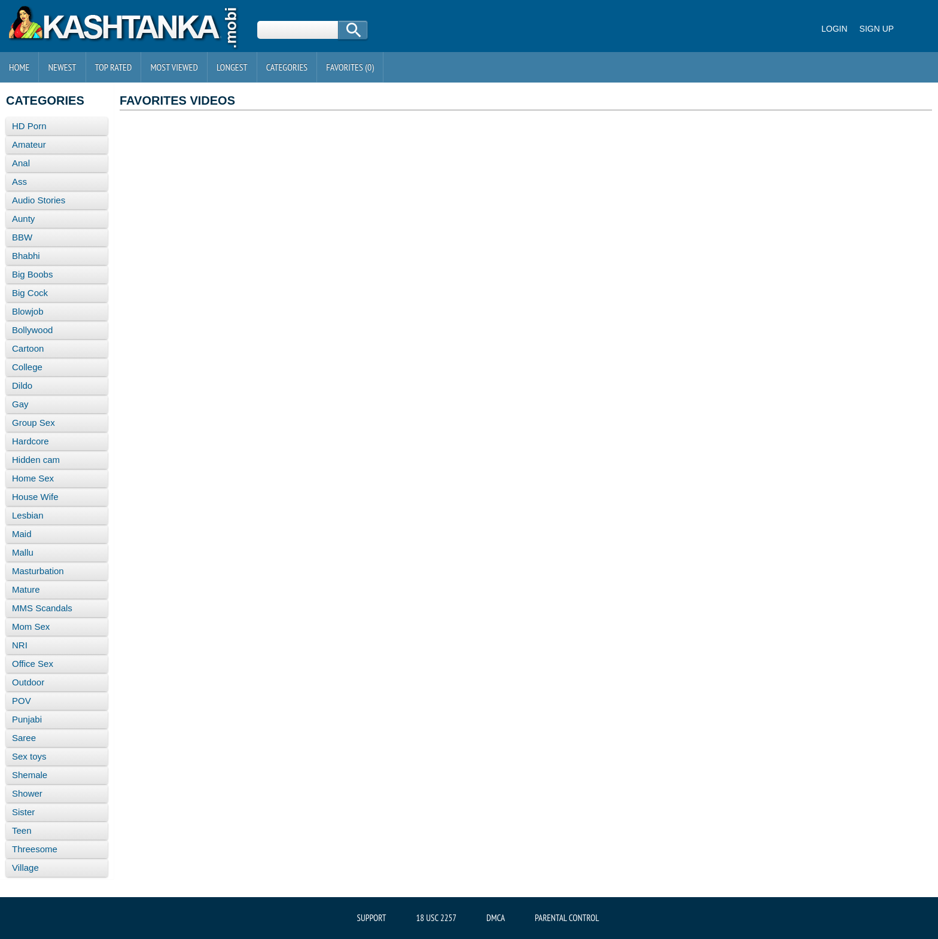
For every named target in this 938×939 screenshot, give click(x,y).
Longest (232, 67)
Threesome (34, 849)
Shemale (29, 775)
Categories (286, 67)
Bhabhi (26, 256)
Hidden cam (36, 460)
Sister (23, 812)
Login (834, 28)
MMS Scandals (42, 608)
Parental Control (567, 917)
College (27, 367)
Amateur (29, 144)
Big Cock (30, 293)
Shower (27, 793)
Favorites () (350, 67)
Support (371, 917)
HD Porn (29, 126)
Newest (62, 67)
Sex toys (29, 756)
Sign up (877, 28)
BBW (22, 237)
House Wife (35, 497)
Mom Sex (31, 626)
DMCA (495, 917)
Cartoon (28, 348)
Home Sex (33, 478)
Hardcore (30, 441)
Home (19, 67)
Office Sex (32, 663)
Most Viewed (174, 67)
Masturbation (38, 571)
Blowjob (28, 311)
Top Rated (113, 67)
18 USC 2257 (436, 917)
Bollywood (32, 330)
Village (25, 867)
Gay (20, 404)
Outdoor (28, 682)
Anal (21, 163)
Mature (26, 589)
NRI (20, 645)
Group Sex (33, 422)
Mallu (23, 552)
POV (21, 701)
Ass (19, 181)
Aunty (23, 219)
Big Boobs (32, 274)
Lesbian (28, 515)
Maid (22, 534)
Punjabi (27, 719)
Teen (22, 830)
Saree (24, 738)
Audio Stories (38, 200)
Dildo (22, 385)
